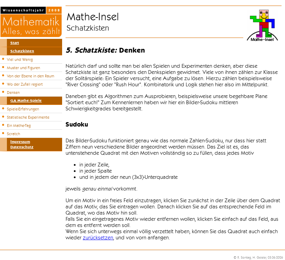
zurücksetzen (98, 238)
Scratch (13, 133)
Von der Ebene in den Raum (30, 76)
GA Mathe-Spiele (26, 100)
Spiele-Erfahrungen (23, 109)
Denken (13, 92)
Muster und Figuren (23, 67)
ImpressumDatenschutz (21, 144)
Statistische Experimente (28, 117)
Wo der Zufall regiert (25, 84)
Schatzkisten (22, 51)
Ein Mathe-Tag (19, 125)
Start (14, 42)
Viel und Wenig (20, 59)
